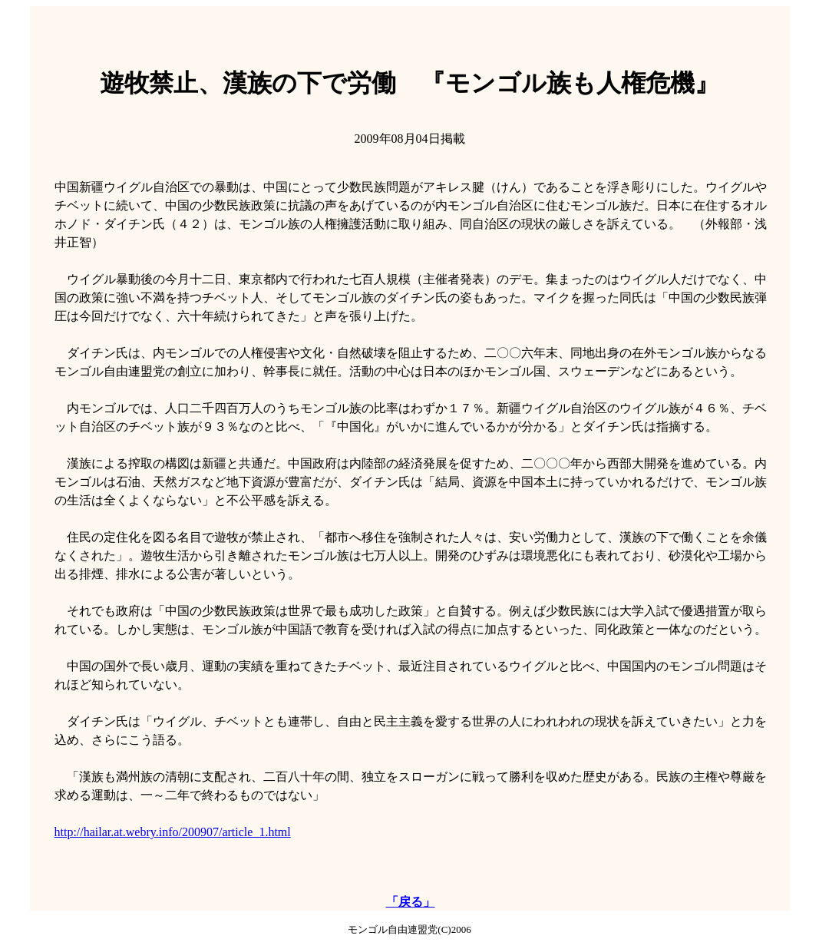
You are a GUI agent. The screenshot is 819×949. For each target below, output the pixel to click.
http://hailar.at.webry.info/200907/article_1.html (172, 831)
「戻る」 (410, 901)
